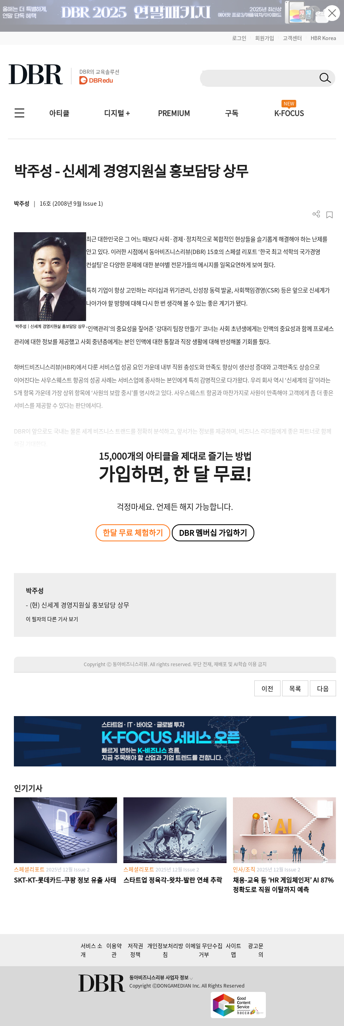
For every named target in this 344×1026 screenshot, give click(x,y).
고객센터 (292, 38)
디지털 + (117, 113)
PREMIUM (174, 113)
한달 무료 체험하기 (133, 532)
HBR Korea (323, 38)
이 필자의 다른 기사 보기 (52, 619)
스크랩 (329, 215)
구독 (231, 113)
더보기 (316, 214)
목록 (295, 688)
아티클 (59, 113)
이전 (267, 688)
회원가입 (264, 38)
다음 (323, 688)
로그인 (239, 38)
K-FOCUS (289, 113)
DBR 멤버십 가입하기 (213, 532)
